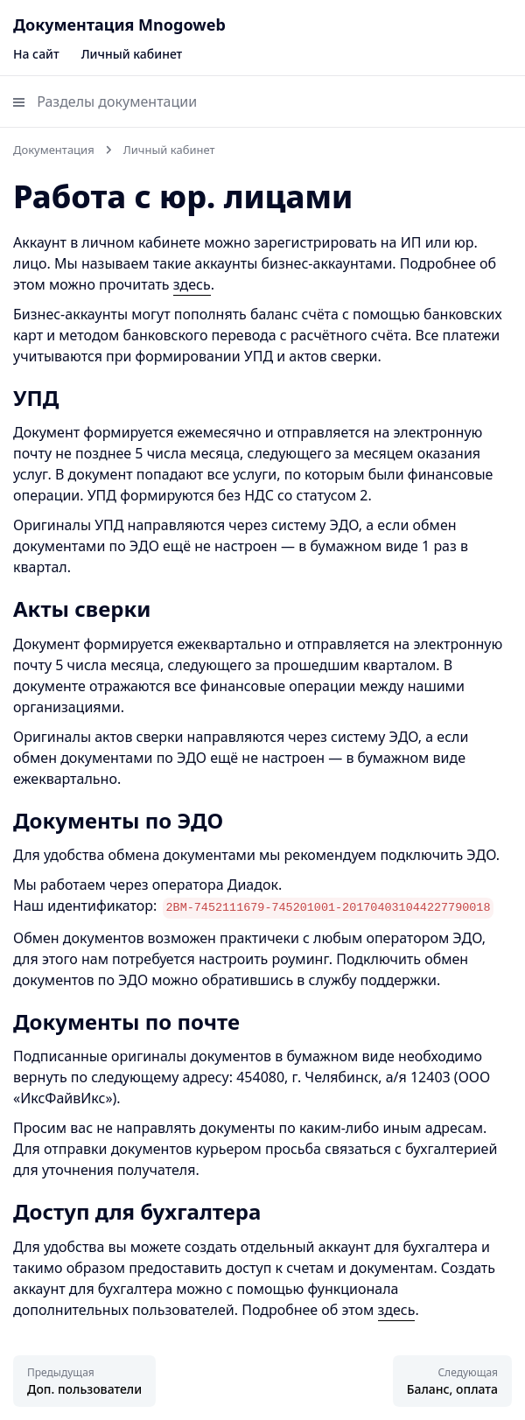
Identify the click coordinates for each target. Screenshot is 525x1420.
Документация (53, 149)
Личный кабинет (132, 53)
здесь (192, 284)
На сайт (36, 53)
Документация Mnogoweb (119, 24)
